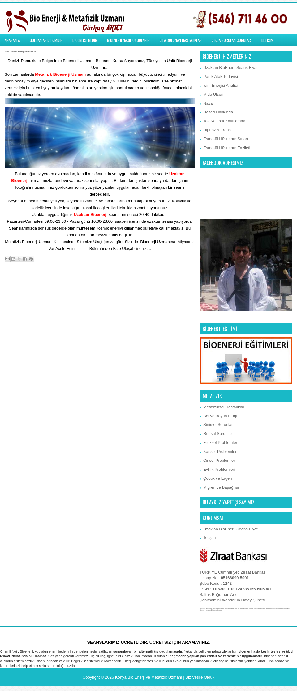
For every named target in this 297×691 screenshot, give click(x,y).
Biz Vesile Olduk (199, 677)
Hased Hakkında (218, 112)
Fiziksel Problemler (220, 442)
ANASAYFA (12, 40)
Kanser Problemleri (220, 451)
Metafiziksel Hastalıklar (223, 407)
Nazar (208, 103)
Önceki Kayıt (181, 283)
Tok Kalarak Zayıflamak (224, 121)
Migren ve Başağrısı (221, 487)
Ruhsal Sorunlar (217, 433)
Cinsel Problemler (219, 460)
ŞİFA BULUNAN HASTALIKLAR (181, 40)
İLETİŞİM (267, 40)
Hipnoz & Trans (217, 130)
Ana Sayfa (100, 283)
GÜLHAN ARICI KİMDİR (46, 40)
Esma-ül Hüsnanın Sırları (225, 139)
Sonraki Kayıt (18, 283)
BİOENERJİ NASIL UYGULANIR (128, 40)
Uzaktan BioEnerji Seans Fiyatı (231, 67)
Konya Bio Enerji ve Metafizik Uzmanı (148, 677)
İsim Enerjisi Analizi (220, 85)
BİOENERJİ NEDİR (84, 40)
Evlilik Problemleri (219, 469)
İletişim (82, 248)
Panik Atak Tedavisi (220, 76)
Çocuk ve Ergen (217, 478)
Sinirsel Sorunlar (218, 424)
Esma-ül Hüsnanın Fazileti (226, 147)
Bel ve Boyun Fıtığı (220, 416)
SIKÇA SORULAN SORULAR (231, 40)
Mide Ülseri (213, 94)
